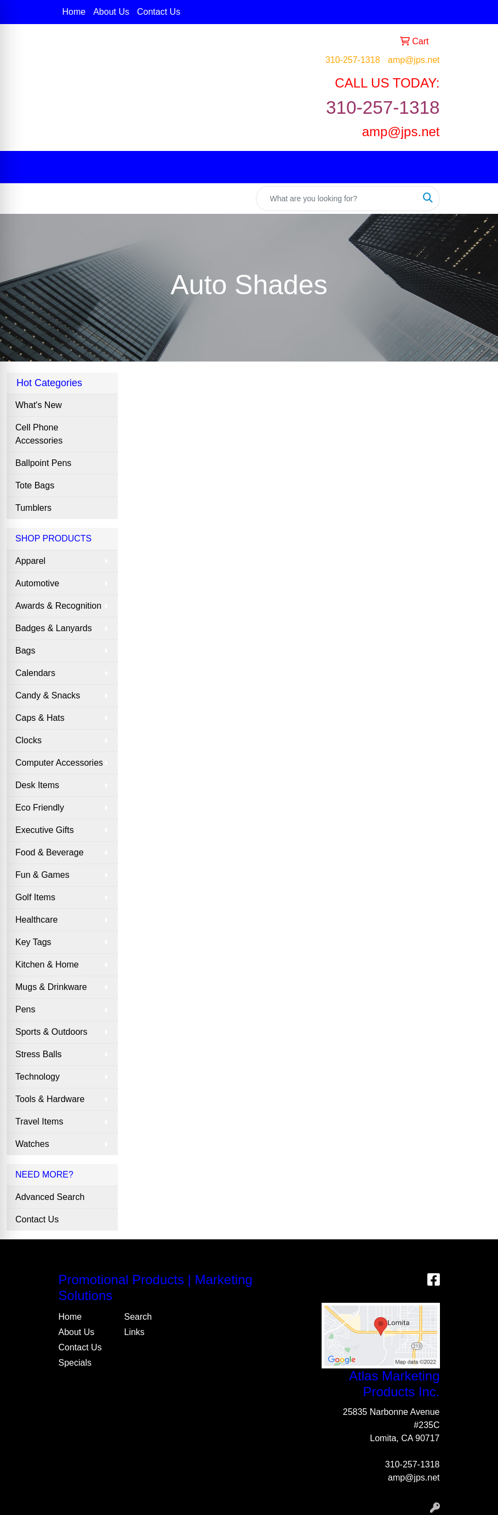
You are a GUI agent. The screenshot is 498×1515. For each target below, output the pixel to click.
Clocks (28, 740)
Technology (37, 1076)
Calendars (35, 673)
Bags (25, 650)
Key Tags (33, 942)
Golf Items (35, 897)
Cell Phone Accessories (38, 434)
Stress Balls (38, 1054)
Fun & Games (42, 874)
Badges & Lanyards (53, 628)
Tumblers (33, 507)
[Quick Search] (336, 198)
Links (134, 1332)
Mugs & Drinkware (51, 987)
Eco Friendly (39, 807)
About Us (111, 11)
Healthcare (36, 919)
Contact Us (158, 11)
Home (74, 11)
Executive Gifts (44, 830)
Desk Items (37, 785)
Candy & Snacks (47, 695)
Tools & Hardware (49, 1099)
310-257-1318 (352, 60)
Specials (75, 1362)
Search (138, 1316)
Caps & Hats (40, 717)
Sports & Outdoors (51, 1031)
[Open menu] (476, 167)
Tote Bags (34, 485)
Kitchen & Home (47, 964)
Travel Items (39, 1121)
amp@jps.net (414, 60)
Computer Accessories (59, 762)
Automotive (37, 583)
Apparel (30, 561)
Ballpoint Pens (43, 463)
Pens (25, 1009)
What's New (38, 405)
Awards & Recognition (58, 605)
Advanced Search (49, 1197)
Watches (32, 1144)
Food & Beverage (49, 852)
